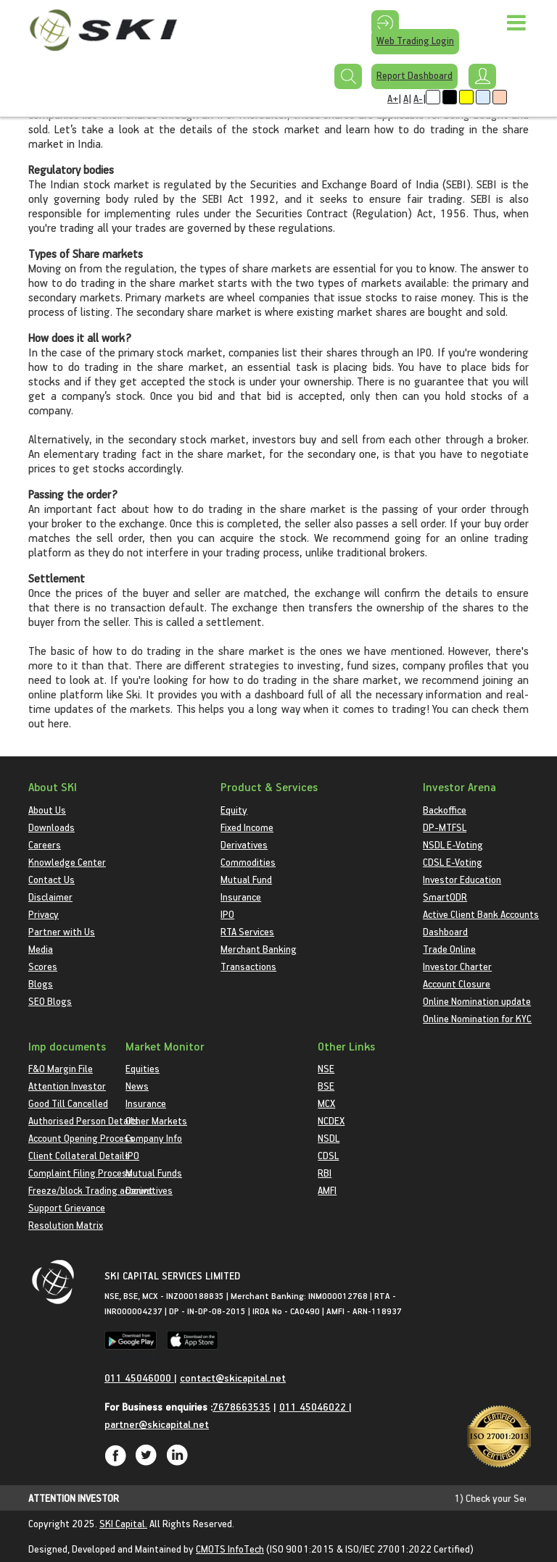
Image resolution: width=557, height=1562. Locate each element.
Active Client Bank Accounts (481, 914)
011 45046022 (314, 1406)
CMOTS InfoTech (230, 1548)
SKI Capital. (123, 1523)
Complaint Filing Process (80, 1172)
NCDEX (331, 1120)
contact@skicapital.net (233, 1377)
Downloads (51, 827)
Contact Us (51, 879)
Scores (42, 966)
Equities (142, 1068)
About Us (47, 809)
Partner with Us (61, 931)
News (137, 1086)
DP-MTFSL (444, 827)
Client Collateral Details (79, 1155)
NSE (326, 1068)
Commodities (248, 862)
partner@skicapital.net (156, 1424)
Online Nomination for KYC (477, 1018)
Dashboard (445, 931)
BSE (326, 1086)
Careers (44, 844)
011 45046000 (139, 1377)
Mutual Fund (246, 879)
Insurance (240, 896)
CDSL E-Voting (452, 862)
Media (40, 949)
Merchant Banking (258, 949)
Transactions (248, 966)
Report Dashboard (414, 75)
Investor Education (462, 879)
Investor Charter (457, 966)
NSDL (328, 1138)
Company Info (153, 1138)
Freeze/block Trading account (90, 1190)
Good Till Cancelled (68, 1103)
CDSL (328, 1155)
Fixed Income (246, 827)
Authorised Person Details (83, 1120)
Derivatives (244, 844)
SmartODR (445, 896)
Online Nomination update (477, 1001)
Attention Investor (67, 1086)
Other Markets (156, 1120)
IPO (227, 914)
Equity (233, 809)
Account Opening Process (81, 1138)
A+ (392, 98)
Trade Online (449, 949)
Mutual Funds (153, 1172)
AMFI (327, 1190)
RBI (324, 1172)
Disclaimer (50, 896)
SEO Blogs (50, 1001)
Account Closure (456, 983)
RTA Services (247, 931)
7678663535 (242, 1406)
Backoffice (444, 809)
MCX (326, 1103)
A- (418, 98)
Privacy (43, 914)
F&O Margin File (60, 1068)
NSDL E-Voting (453, 844)
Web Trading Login (415, 40)
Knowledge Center (67, 862)
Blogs (40, 983)
